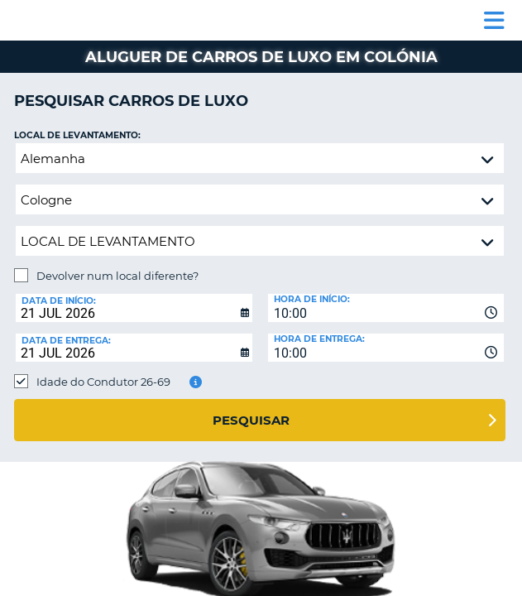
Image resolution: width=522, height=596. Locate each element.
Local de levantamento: (77, 135)
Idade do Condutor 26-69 (103, 381)
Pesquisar (251, 420)
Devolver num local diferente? (117, 275)
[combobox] (386, 308)
